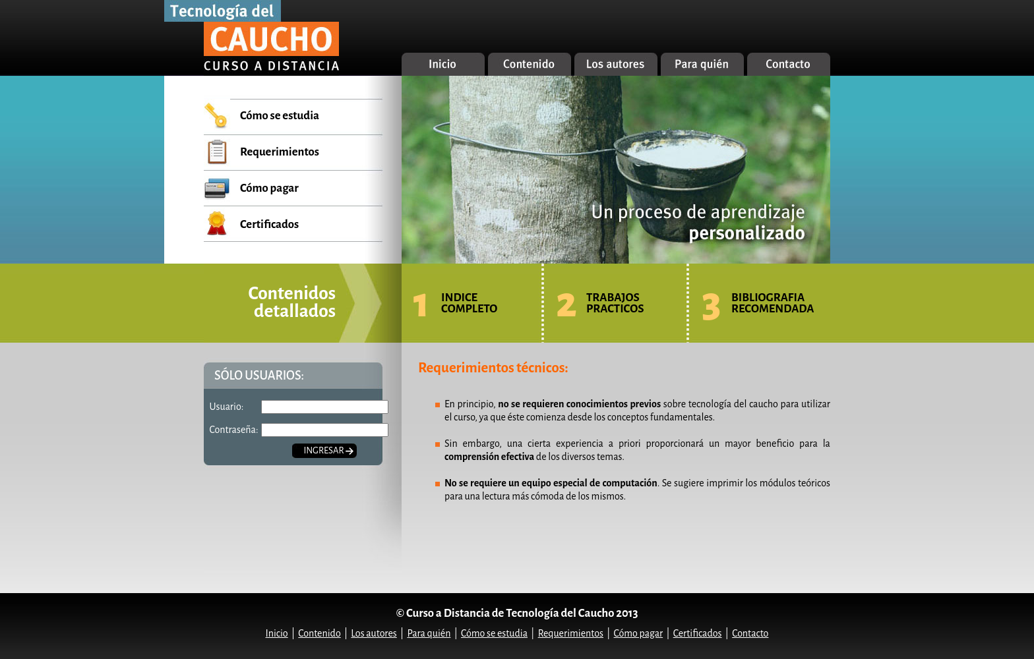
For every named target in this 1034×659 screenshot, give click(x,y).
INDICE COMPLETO (469, 303)
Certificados (269, 224)
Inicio (277, 633)
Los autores (373, 633)
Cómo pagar (269, 188)
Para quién (428, 633)
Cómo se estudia (279, 115)
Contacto (750, 633)
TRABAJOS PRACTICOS (615, 303)
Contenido (319, 633)
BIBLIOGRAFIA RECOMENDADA (772, 303)
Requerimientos (279, 152)
